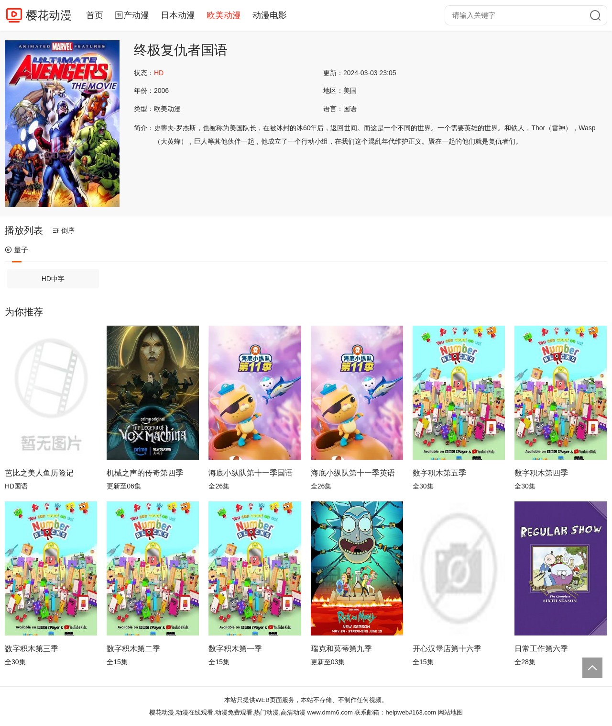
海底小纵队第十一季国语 (250, 473)
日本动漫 (178, 15)
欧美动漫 (224, 15)
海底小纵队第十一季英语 (353, 473)
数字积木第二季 (133, 649)
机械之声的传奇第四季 (145, 473)
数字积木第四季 (541, 473)
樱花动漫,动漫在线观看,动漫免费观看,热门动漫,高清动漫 (227, 712)
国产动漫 (132, 15)
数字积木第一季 (235, 649)
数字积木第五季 (439, 473)
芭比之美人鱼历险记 (39, 473)
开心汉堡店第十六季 (447, 649)
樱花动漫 (49, 15)
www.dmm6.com (329, 712)
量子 (16, 250)
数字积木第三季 (31, 649)
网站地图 (450, 712)
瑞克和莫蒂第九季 (341, 649)
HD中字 (53, 279)
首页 (94, 15)
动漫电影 (269, 15)
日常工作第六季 (541, 649)
